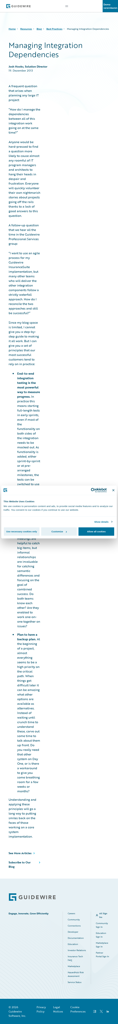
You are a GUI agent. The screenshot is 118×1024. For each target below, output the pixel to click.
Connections (74, 925)
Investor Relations (77, 950)
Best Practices (54, 29)
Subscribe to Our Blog (20, 864)
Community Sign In (102, 925)
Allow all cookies (96, 531)
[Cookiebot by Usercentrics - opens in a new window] (93, 490)
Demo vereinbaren (110, 6)
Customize (59, 531)
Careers (71, 913)
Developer (73, 931)
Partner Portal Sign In (102, 954)
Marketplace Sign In (102, 944)
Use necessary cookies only (21, 531)
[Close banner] (113, 490)
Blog (39, 29)
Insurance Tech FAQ (75, 958)
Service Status (74, 982)
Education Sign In (101, 934)
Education (73, 944)
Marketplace (74, 966)
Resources (26, 29)
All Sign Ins (103, 915)
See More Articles (20, 853)
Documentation (76, 938)
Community (74, 919)
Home (12, 29)
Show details (101, 521)
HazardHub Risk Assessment (76, 974)
